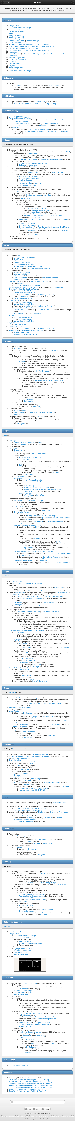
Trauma (20, 268)
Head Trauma (22, 255)
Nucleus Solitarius (26, 788)
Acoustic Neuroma (55, 131)
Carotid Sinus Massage (39, 454)
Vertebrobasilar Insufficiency (29, 178)
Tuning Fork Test (25, 493)
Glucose (59, 818)
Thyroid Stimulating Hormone (25, 820)
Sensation (17, 85)
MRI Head (35, 1043)
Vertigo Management (17, 31)
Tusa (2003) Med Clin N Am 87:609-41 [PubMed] (27, 1091)
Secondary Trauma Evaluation (33, 482)
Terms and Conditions (42, 1113)
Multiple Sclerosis (20, 325)
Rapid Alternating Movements (30, 457)
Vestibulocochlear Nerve (23, 124)
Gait (20, 465)
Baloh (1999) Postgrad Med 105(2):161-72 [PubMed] (29, 1080)
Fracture (42, 913)
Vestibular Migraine (26, 182)
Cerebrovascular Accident (39, 129)
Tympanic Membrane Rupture (38, 268)
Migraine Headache (42, 1024)
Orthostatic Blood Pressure (51, 159)
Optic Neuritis (14, 323)
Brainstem (43, 125)
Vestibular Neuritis (56, 358)
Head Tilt (31, 679)
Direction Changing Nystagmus (20, 630)
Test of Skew (36, 668)
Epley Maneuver (46, 551)
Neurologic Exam (34, 172)
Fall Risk (56, 472)
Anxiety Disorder (25, 184)
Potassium (48, 818)
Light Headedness (16, 67)
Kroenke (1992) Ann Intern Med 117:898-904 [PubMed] (35, 104)
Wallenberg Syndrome (45, 295)
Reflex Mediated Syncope (28, 186)
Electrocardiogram (21, 836)
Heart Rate (43, 561)
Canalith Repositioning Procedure (26, 551)
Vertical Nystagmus (50, 602)
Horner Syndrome (15, 327)
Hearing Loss (14, 276)
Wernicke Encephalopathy (29, 225)
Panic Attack (38, 184)
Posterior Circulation (40, 214)
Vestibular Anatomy (16, 69)
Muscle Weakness (21, 954)
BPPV (67, 152)
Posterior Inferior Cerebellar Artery (32, 896)
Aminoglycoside (43, 281)
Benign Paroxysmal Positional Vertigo (23, 39)
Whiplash (22, 229)
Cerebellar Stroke (25, 291)
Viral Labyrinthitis (20, 274)
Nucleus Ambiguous (26, 790)
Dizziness (12, 61)
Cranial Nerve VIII (20, 310)
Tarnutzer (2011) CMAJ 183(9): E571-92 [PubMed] (43, 216)
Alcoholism (26, 330)
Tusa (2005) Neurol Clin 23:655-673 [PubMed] (26, 1089)
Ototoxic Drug (14, 281)
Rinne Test (40, 495)
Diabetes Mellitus (15, 289)
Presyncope (63, 812)
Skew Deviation (15, 54)
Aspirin (33, 281)
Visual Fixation (14, 711)
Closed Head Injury (26, 227)
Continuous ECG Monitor (23, 821)
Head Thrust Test (38, 50)
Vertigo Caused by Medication (30, 943)
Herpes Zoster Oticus (55, 489)
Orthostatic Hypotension (28, 165)
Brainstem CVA (14, 595)
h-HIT (48, 50)
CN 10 (45, 788)
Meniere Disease (25, 180)
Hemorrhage (35, 218)
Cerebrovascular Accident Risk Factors (23, 287)
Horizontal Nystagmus (27, 653)
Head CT (54, 1043)
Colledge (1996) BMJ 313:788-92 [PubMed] (30, 808)
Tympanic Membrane (32, 489)
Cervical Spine (34, 212)
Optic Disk (51, 735)
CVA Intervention (62, 885)
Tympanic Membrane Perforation (36, 487)
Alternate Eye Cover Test (38, 606)
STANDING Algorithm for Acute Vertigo (23, 48)
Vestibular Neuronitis (17, 37)
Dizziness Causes (19, 932)
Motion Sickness (15, 35)
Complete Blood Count (22, 816)
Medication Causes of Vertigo (20, 71)
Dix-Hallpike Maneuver (17, 59)
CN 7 (36, 788)
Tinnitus (38, 280)
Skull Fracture (65, 227)
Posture (30, 399)
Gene (5, 435)
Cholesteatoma (29, 491)
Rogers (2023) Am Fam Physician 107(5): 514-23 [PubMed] (31, 1087)
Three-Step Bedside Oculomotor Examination (36, 46)
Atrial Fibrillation (59, 287)
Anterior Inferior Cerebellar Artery (31, 894)
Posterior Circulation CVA (36, 208)
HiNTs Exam (13, 46)
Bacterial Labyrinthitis (17, 44)
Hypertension (23, 444)
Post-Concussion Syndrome (48, 227)
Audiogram (18, 847)
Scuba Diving (33, 234)
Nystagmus (13, 52)
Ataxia (11, 315)
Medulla (27, 295)
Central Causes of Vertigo (18, 29)
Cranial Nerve (14, 300)
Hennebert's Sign (32, 41)
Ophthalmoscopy (28, 732)
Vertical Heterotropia (52, 54)
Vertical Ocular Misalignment (32, 54)
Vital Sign (12, 441)
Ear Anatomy (29, 486)
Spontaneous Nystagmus (18, 726)
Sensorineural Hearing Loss (35, 900)
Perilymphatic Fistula (17, 41)
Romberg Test (24, 459)
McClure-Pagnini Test (17, 58)
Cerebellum (16, 127)
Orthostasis (32, 154)
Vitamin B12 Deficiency (23, 334)
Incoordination (23, 769)
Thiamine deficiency (21, 332)
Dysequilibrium (14, 63)
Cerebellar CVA (62, 593)
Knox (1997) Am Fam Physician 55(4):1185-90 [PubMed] (30, 1082)
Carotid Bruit (18, 452)
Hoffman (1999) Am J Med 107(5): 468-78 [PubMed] (33, 810)
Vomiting (47, 195)
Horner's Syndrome (39, 681)
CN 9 (40, 788)
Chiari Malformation (26, 911)
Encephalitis (18, 313)
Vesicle (42, 489)
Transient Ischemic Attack (28, 176)
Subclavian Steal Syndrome (29, 898)
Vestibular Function (51, 782)
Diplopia (17, 775)
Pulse (40, 442)
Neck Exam (29, 474)
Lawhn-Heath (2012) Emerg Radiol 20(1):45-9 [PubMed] (40, 883)
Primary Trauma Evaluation (32, 480)
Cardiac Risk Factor (30, 289)
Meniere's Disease (16, 33)
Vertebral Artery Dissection (41, 210)
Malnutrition (13, 330)
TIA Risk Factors (57, 172)
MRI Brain (23, 902)
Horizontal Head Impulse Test (20, 50)
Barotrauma (32, 231)
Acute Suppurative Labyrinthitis (38, 44)
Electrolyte (31, 818)
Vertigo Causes (14, 26)
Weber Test (28, 495)
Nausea (39, 195)
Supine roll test (36, 525)
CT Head (42, 873)
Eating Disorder (37, 330)
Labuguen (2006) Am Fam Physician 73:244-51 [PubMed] (31, 1083)
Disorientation (54, 85)
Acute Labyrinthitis (16, 43)
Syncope (12, 65)
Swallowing (35, 779)
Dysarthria (18, 777)
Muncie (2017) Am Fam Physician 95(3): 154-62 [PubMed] (31, 1085)
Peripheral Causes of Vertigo (20, 28)
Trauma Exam (19, 478)
